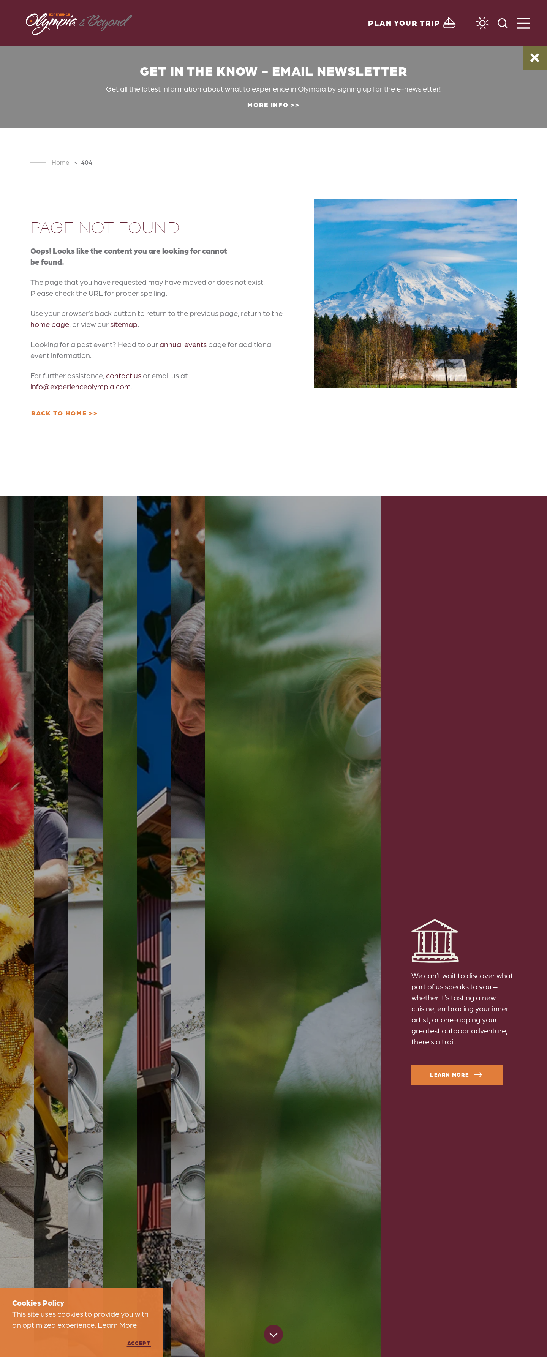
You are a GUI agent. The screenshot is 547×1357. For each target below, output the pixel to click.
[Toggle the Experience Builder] (413, 23)
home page (49, 324)
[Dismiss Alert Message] (535, 58)
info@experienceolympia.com (80, 386)
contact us (123, 375)
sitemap (124, 324)
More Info (267, 104)
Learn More (457, 1075)
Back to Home (59, 413)
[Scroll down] (273, 1335)
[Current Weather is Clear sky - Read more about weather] (482, 23)
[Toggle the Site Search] (503, 22)
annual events (183, 344)
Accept (138, 1343)
